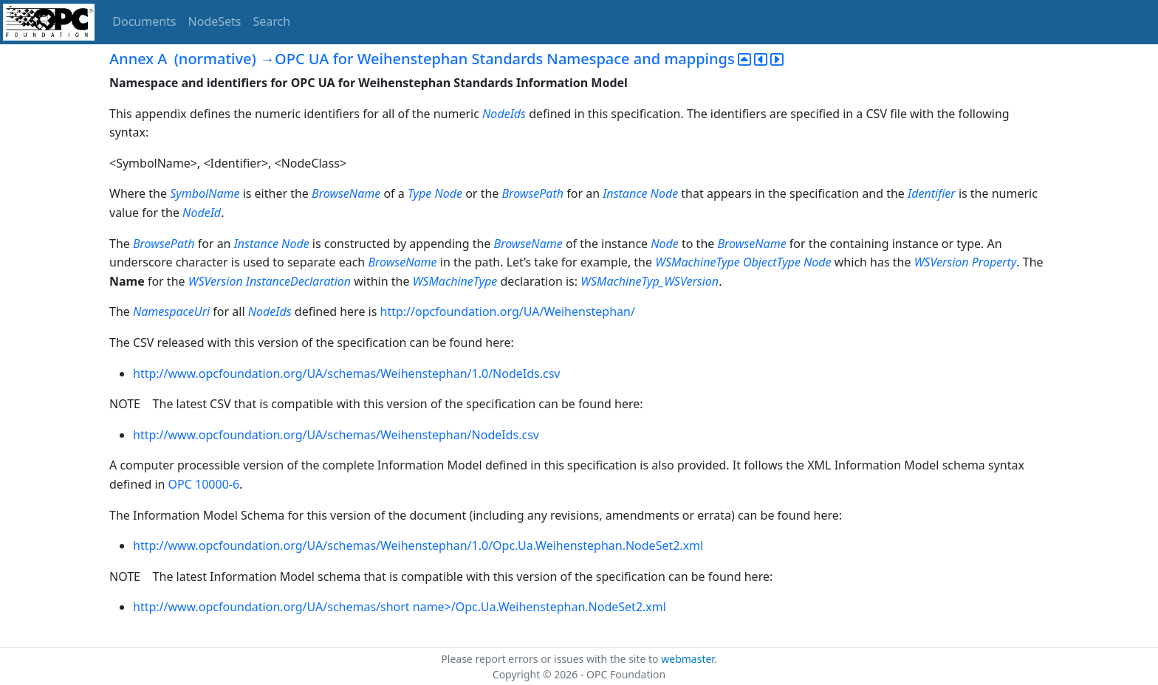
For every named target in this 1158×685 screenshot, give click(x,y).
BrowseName (346, 193)
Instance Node (640, 193)
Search (272, 21)
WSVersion (941, 262)
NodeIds (504, 114)
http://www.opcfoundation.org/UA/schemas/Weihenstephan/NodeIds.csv (336, 435)
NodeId (201, 212)
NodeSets (214, 21)
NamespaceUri (171, 311)
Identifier (932, 193)
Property (994, 262)
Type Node (435, 193)
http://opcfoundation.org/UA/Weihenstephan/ (507, 311)
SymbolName (204, 193)
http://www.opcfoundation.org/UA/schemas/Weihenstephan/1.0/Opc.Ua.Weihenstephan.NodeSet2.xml (418, 545)
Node (665, 243)
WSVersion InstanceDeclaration (269, 281)
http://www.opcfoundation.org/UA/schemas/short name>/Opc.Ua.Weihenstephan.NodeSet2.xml (399, 607)
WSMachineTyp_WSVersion (649, 281)
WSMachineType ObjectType (728, 262)
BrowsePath (533, 193)
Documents (144, 21)
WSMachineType (455, 281)
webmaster (687, 659)
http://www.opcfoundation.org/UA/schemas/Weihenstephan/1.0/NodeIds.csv (346, 373)
